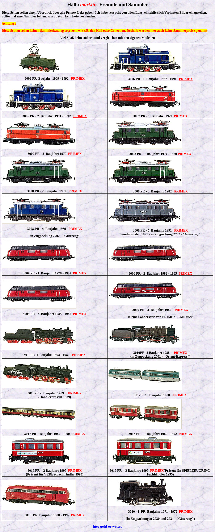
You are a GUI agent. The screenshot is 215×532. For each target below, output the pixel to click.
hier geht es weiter (107, 526)
